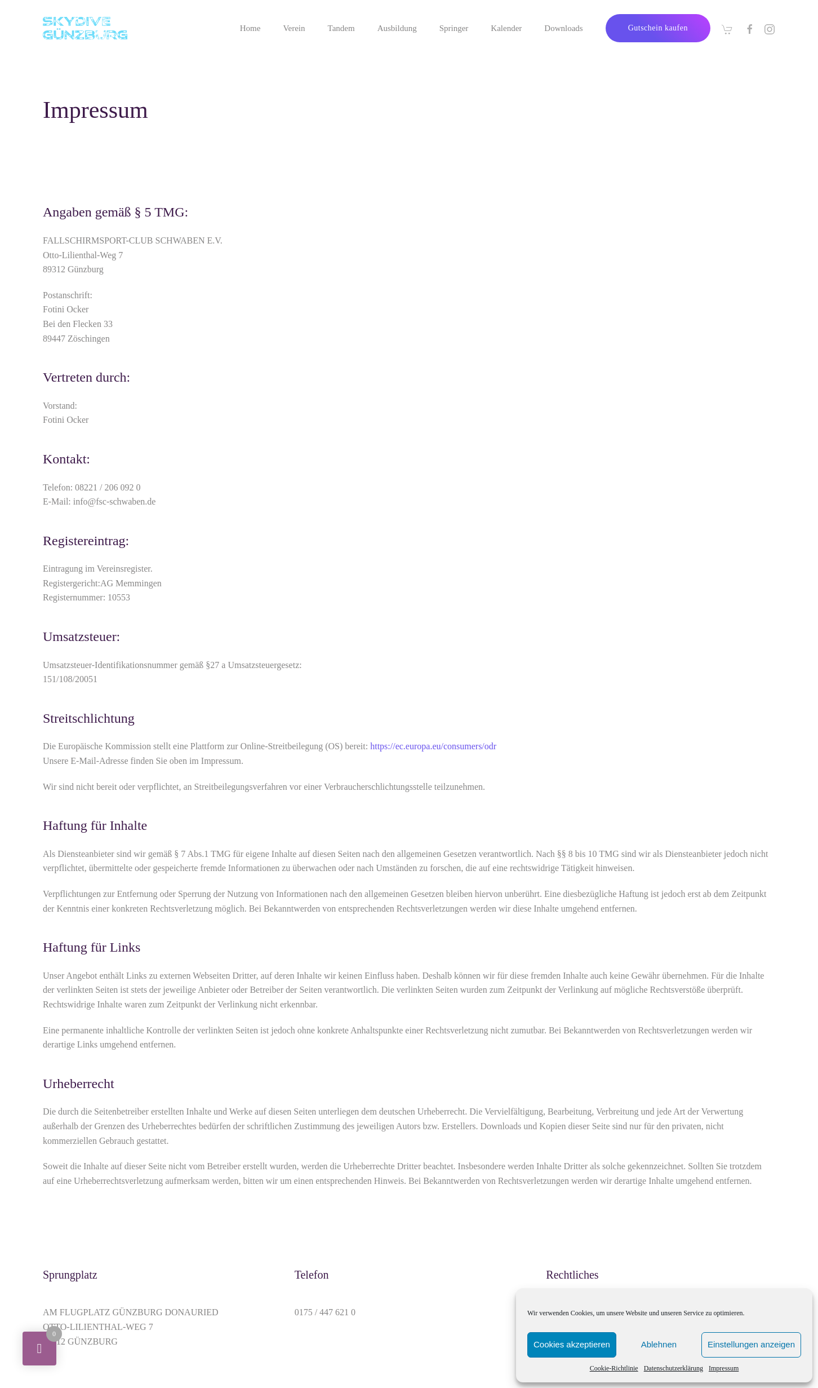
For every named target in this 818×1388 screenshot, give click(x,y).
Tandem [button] (341, 28)
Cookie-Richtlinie (614, 1368)
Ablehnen (659, 1344)
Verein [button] (294, 28)
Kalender (506, 28)
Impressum (724, 1368)
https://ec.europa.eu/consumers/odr (433, 746)
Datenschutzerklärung (673, 1368)
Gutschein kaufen (658, 28)
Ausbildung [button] (397, 28)
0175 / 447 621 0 (325, 1312)
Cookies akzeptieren (572, 1344)
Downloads (563, 28)
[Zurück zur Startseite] (85, 28)
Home (250, 28)
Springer (454, 28)
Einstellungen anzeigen (751, 1344)
